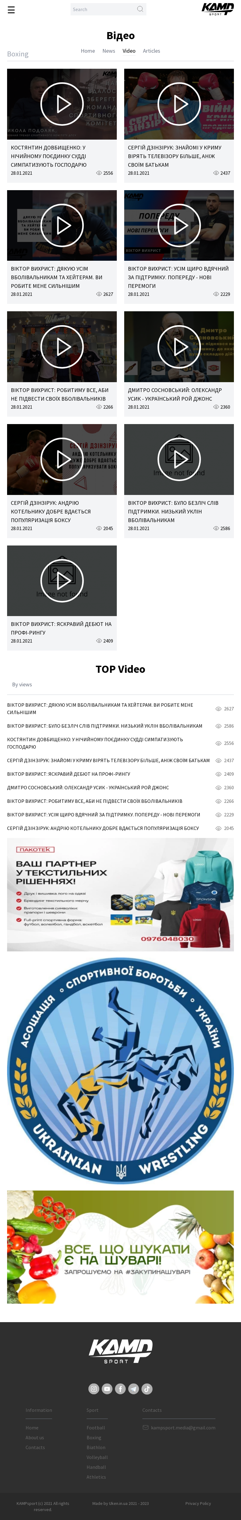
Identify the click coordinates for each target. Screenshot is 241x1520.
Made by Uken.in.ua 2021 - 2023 (120, 1503)
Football (96, 1427)
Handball (96, 1467)
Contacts (35, 1447)
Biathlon (96, 1447)
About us (35, 1437)
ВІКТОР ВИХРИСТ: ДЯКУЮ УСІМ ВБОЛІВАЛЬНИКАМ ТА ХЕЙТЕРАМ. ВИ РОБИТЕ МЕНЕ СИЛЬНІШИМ (56, 277)
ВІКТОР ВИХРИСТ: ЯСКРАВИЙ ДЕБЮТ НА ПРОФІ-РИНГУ (68, 774)
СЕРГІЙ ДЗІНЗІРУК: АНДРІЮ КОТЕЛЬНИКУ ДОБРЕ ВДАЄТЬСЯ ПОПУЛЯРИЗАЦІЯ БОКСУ (51, 511)
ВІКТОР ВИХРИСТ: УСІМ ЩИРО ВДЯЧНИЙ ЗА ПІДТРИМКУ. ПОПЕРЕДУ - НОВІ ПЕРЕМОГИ (178, 277)
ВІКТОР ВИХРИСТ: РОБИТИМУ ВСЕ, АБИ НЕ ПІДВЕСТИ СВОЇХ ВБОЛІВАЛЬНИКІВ (94, 801)
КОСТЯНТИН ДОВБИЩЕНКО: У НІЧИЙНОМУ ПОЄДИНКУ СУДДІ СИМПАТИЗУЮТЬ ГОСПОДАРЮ (49, 156)
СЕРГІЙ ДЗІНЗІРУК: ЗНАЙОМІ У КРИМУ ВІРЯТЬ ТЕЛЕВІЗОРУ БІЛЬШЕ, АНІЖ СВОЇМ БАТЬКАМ (174, 156)
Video (129, 50)
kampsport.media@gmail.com (183, 1427)
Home (88, 50)
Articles (151, 50)
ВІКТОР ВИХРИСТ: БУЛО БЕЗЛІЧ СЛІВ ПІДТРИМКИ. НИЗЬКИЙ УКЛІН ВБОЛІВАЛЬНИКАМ (173, 511)
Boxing (94, 1437)
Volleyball (97, 1457)
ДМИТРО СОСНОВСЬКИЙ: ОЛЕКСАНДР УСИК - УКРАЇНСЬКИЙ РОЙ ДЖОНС (88, 787)
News (108, 50)
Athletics (96, 1477)
